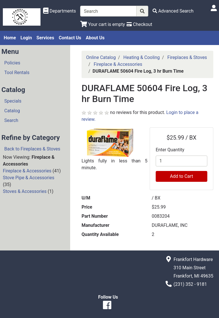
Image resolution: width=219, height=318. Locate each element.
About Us (95, 37)
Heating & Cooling (141, 57)
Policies (12, 63)
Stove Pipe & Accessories (28, 177)
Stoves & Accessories (24, 191)
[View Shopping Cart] (102, 24)
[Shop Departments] (59, 11)
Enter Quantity (170, 149)
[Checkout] (139, 24)
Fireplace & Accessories (27, 171)
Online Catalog (101, 57)
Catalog (12, 110)
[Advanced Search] (173, 11)
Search (11, 120)
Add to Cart (181, 176)
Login (26, 37)
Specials (12, 101)
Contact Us (70, 37)
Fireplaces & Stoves (187, 57)
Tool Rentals (16, 72)
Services (45, 37)
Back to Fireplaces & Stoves (32, 149)
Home (10, 37)
